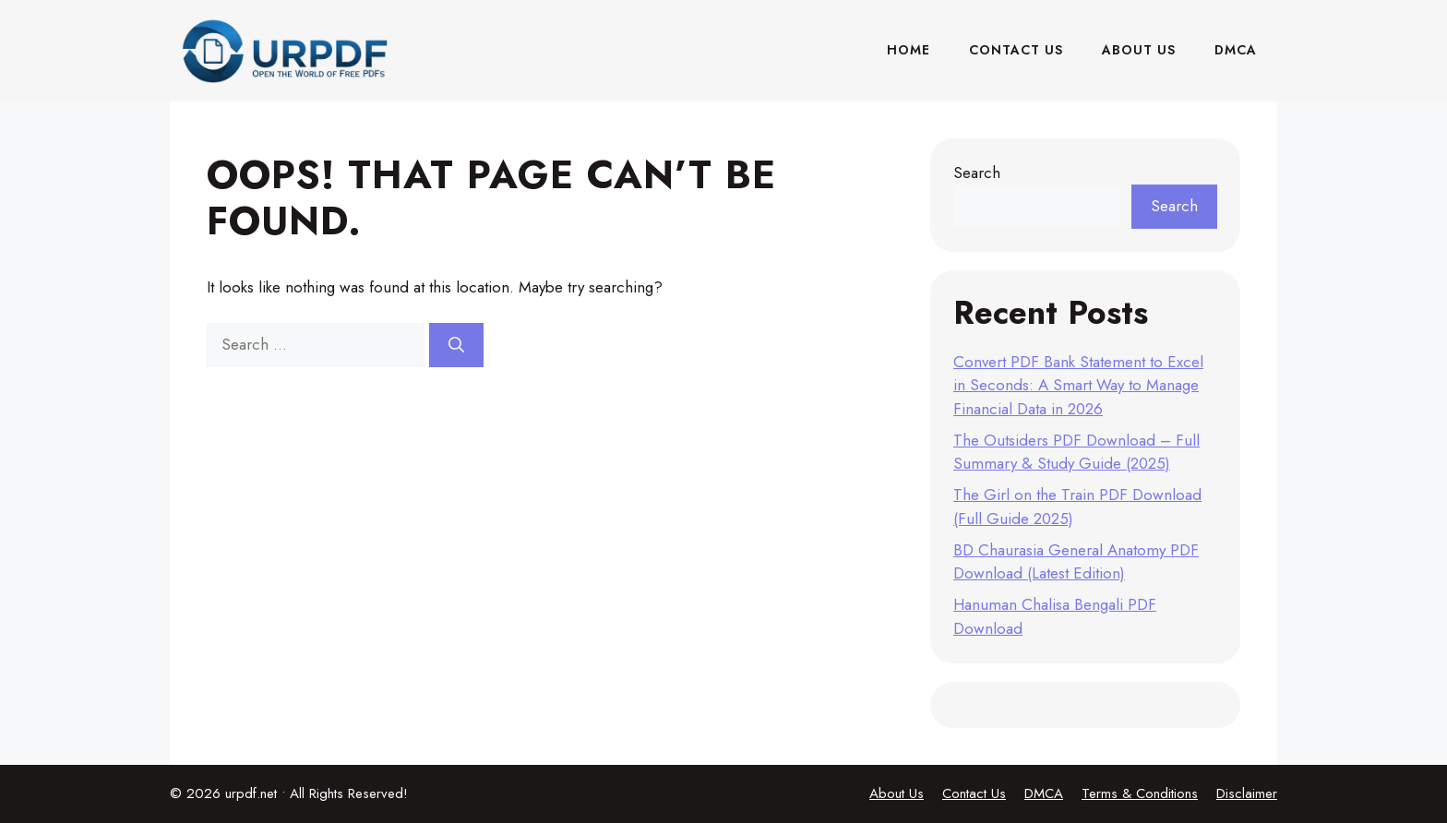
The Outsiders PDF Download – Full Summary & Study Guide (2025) (1076, 452)
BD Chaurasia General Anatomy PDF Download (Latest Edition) (1076, 562)
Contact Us (1016, 50)
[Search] (456, 345)
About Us (1139, 50)
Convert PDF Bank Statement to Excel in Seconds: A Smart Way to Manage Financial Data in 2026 (1078, 385)
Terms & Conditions (1140, 793)
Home (908, 50)
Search (976, 172)
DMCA (1235, 50)
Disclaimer (1246, 793)
